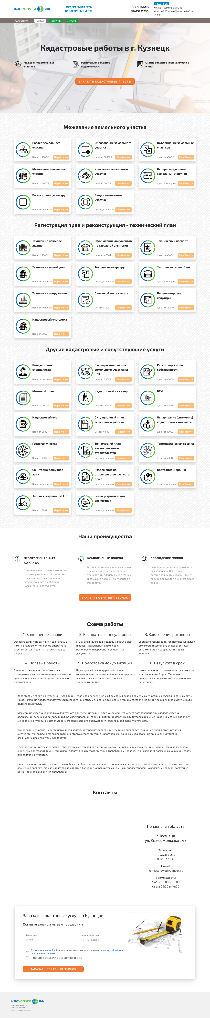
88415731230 (139, 11)
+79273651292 (139, 7)
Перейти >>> (61, 157)
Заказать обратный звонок (105, 597)
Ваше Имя (31, 935)
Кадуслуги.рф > (21, 21)
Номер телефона (90, 935)
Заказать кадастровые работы (105, 81)
